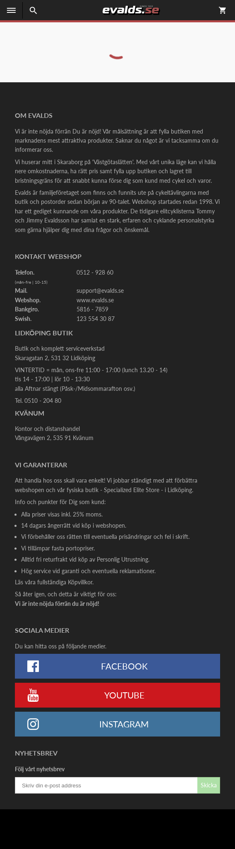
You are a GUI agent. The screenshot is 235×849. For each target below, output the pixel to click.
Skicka (209, 785)
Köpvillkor (80, 582)
